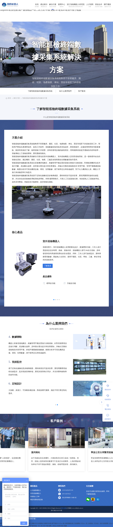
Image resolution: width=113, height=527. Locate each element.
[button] (53, 299)
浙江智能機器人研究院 (76, 4)
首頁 (37, 4)
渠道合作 (98, 4)
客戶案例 (81, 91)
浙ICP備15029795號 (56, 510)
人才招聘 (89, 4)
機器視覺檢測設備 (36, 499)
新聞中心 (61, 4)
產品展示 (43, 4)
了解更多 (47, 266)
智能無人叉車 (35, 496)
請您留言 (108, 417)
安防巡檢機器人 (35, 493)
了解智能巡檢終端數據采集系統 (40, 91)
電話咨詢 (108, 407)
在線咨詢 (108, 397)
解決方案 (52, 4)
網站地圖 (63, 508)
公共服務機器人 (35, 490)
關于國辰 (107, 4)
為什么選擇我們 (65, 91)
